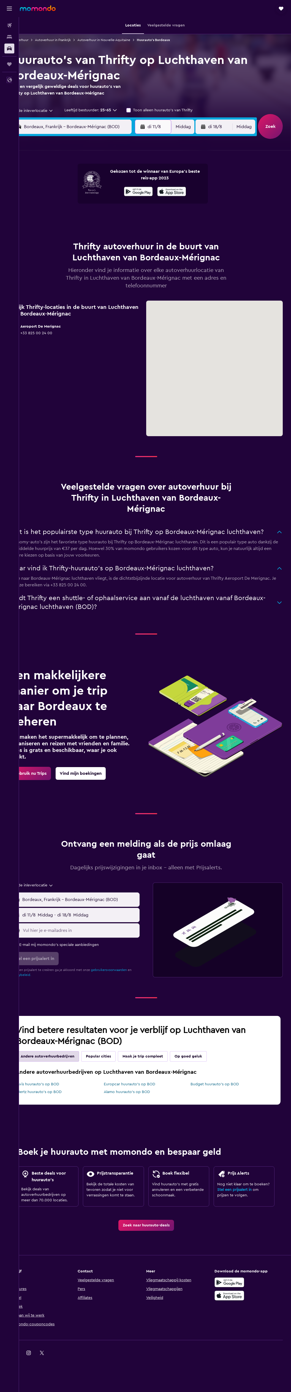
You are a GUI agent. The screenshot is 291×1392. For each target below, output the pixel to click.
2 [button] (136, 178)
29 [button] (123, 231)
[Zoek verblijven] (9, 36)
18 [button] (70, 217)
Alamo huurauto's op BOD (139, 1101)
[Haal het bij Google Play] (234, 1303)
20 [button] (96, 217)
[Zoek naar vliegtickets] (9, 25)
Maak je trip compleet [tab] (160, 1065)
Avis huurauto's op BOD (56, 1093)
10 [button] (57, 204)
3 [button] (57, 191)
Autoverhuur (36, 40)
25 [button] (70, 231)
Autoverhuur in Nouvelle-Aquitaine (121, 40)
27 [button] (96, 231)
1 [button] (123, 178)
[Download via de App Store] (234, 1316)
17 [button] (57, 217)
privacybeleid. (43, 983)
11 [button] (70, 204)
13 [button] (97, 204)
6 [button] (97, 191)
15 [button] (123, 204)
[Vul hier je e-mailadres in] (93, 939)
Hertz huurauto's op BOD (57, 1101)
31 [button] (57, 244)
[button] (9, 8)
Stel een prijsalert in (239, 1214)
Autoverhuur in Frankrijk (71, 40)
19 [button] (83, 217)
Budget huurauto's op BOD (221, 1093)
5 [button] (83, 191)
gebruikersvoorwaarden (127, 978)
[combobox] (48, 111)
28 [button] (109, 231)
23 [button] (136, 217)
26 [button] (83, 231)
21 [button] (110, 217)
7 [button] (110, 191)
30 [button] (136, 231)
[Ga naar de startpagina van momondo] (38, 8)
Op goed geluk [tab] (206, 1065)
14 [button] (110, 204)
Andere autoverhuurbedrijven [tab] (65, 1065)
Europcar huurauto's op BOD (141, 1093)
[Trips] (9, 64)
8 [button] (123, 191)
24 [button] (57, 231)
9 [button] (136, 191)
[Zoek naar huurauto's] (9, 48)
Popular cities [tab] (116, 1065)
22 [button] (123, 217)
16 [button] (136, 204)
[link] (48, 782)
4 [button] (70, 191)
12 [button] (83, 204)
